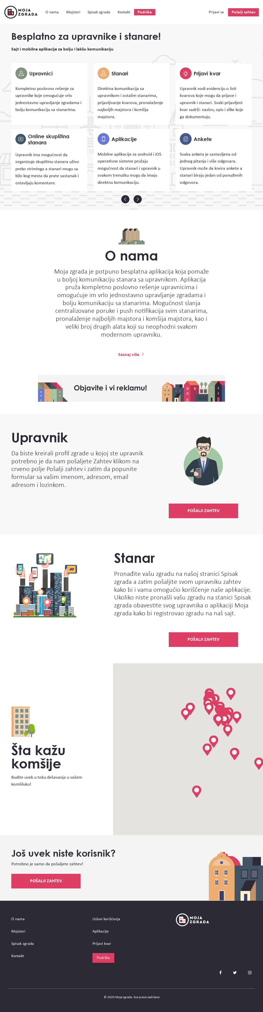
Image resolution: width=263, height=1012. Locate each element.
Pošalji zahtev (244, 12)
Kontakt (124, 12)
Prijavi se (216, 12)
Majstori (73, 12)
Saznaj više (131, 354)
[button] (213, 741)
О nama (52, 12)
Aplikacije (100, 931)
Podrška (145, 12)
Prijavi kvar (101, 944)
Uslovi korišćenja (106, 919)
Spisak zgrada (99, 12)
